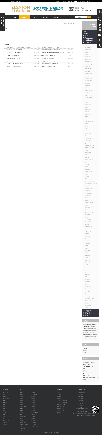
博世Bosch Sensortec (89, 181)
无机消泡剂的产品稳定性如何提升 (90, 326)
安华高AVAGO (88, 109)
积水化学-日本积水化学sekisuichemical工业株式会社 (53, 52)
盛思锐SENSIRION (89, 198)
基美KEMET (87, 272)
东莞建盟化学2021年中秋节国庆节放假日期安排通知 (18, 47)
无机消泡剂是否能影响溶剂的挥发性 (91, 328)
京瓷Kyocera (87, 248)
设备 (4, 416)
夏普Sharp (87, 224)
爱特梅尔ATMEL (88, 188)
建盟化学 (85, 315)
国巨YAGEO (87, 111)
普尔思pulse (87, 291)
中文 (78, 1)
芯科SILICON (88, 221)
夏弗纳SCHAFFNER (89, 147)
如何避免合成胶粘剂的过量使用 (90, 334)
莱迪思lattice (87, 274)
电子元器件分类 (87, 310)
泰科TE (86, 54)
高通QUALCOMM (89, 226)
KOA (86, 128)
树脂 (21, 414)
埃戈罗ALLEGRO (88, 200)
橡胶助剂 (33, 404)
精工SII (86, 293)
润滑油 (22, 426)
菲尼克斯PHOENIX (89, 174)
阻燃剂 (33, 410)
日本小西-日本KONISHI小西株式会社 (50, 63)
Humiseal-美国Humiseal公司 (48, 58)
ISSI (86, 269)
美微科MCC (87, 71)
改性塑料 (85, 35)
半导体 (5, 412)
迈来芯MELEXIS (88, 193)
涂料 (4, 408)
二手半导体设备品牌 (88, 39)
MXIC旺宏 (87, 233)
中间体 (33, 420)
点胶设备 (33, 424)
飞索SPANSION (88, 131)
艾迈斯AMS (87, 195)
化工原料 (85, 33)
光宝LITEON (87, 190)
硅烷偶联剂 (23, 422)
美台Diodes (87, 66)
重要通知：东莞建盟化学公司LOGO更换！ (51, 47)
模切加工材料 (86, 314)
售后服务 (80, 398)
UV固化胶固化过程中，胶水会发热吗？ (91, 338)
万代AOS (87, 102)
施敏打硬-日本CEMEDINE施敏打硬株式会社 (51, 61)
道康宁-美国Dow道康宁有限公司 (14, 66)
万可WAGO (87, 164)
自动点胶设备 (86, 312)
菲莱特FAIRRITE (88, 305)
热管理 (22, 412)
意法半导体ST (88, 68)
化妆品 (5, 406)
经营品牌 (24, 17)
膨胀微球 (33, 422)
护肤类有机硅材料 (24, 424)
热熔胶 (22, 404)
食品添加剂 (6, 398)
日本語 (88, 1)
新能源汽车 (6, 420)
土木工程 (5, 392)
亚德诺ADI (87, 253)
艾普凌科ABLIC (88, 207)
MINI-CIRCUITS (88, 133)
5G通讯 (5, 422)
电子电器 (5, 424)
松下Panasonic (88, 100)
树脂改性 (5, 402)
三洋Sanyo (87, 243)
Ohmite (86, 126)
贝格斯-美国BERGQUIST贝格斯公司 (15, 63)
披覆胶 (22, 398)
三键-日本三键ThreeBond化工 (13, 55)
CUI (86, 178)
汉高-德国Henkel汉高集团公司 (13, 58)
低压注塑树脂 (23, 406)
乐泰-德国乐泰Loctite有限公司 (48, 55)
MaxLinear (87, 135)
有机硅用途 (63, 1)
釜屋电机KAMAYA (89, 121)
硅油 (21, 418)
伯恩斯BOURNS (88, 73)
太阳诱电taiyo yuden (89, 298)
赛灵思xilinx (87, 308)
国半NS (86, 209)
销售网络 (80, 396)
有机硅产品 (69, 1)
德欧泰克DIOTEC (88, 76)
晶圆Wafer (86, 37)
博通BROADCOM (89, 90)
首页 (15, 17)
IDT (85, 267)
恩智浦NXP (87, 56)
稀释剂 (33, 416)
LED (4, 426)
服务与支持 (45, 17)
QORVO (86, 143)
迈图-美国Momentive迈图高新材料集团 (50, 66)
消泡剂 (22, 420)
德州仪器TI (87, 236)
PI (85, 238)
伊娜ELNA (87, 157)
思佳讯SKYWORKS (89, 95)
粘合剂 (22, 392)
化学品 (85, 31)
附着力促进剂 (34, 412)
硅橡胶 (22, 408)
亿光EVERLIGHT (88, 80)
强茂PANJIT (87, 162)
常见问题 (80, 394)
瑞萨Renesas (88, 49)
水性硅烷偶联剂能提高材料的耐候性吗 (91, 330)
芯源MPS (87, 284)
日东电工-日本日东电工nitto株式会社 (15, 52)
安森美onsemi (88, 255)
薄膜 (21, 430)
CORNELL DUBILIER (89, 145)
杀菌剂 (33, 418)
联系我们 (85, 352)
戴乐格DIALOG (88, 217)
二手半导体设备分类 (88, 41)
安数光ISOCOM (88, 171)
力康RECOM (87, 140)
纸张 (4, 394)
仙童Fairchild (87, 262)
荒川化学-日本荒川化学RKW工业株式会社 (51, 49)
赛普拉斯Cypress (88, 296)
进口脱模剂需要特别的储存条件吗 (90, 324)
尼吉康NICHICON (89, 159)
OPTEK (86, 166)
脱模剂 (22, 410)
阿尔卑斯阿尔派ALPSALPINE (91, 183)
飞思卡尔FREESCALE (89, 186)
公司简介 (85, 348)
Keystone (87, 303)
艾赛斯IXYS (87, 85)
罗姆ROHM (87, 276)
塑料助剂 (33, 406)
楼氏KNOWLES (88, 154)
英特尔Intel (87, 250)
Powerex (87, 288)
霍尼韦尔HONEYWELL (90, 212)
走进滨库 (56, 17)
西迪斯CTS (87, 116)
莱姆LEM (87, 205)
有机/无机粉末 (34, 394)
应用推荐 (5, 389)
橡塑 (4, 404)
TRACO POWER (88, 231)
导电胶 (22, 402)
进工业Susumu (88, 123)
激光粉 (33, 400)
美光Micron (87, 281)
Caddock (87, 119)
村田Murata (87, 286)
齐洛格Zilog (87, 214)
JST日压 (87, 45)
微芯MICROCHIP (88, 78)
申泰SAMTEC (88, 138)
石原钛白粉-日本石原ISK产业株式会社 (15, 49)
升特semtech (87, 88)
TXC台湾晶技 (88, 219)
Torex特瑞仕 (87, 92)
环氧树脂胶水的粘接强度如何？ (90, 336)
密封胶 (22, 394)
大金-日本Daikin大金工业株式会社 (14, 61)
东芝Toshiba (87, 83)
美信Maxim (87, 279)
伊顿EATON (87, 114)
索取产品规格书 (82, 392)
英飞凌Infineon (88, 47)
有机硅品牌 (57, 1)
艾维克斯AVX (88, 104)
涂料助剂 (33, 402)
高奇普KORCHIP (88, 150)
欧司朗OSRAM (88, 176)
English (83, 1)
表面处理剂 (23, 416)
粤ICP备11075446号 (82, 411)
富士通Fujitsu (88, 264)
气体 (4, 414)
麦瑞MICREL (87, 169)
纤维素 (5, 396)
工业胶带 (22, 428)
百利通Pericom (88, 257)
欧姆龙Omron (88, 59)
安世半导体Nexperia (89, 64)
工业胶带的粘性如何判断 (88, 332)
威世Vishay (87, 260)
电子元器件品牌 (87, 42)
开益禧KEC (87, 107)
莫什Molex (87, 245)
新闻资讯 (85, 350)
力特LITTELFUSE (89, 61)
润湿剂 (33, 414)
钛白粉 (33, 396)
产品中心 (35, 17)
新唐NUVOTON (88, 229)
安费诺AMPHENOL (89, 202)
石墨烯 (33, 408)
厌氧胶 (22, 400)
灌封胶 (22, 396)
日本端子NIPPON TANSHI (90, 241)
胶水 (4, 418)
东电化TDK (87, 52)
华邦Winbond (88, 300)
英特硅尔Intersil (88, 97)
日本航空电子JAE (88, 152)
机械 (4, 400)
